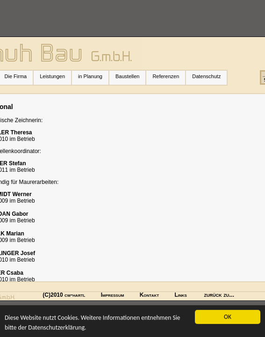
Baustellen (127, 76)
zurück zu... (219, 294)
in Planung (90, 76)
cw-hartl (74, 295)
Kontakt (149, 295)
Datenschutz (206, 76)
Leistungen (55, 76)
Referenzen (168, 76)
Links (180, 295)
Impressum (112, 295)
